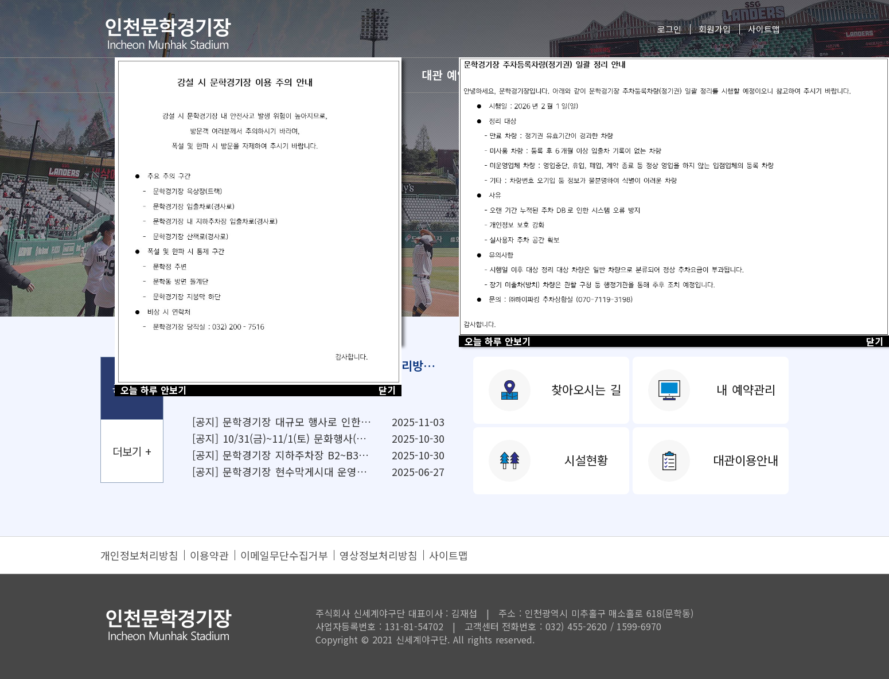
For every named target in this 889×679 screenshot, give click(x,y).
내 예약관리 (745, 389)
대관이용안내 (745, 460)
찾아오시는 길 (586, 389)
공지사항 (131, 388)
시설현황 (586, 460)
